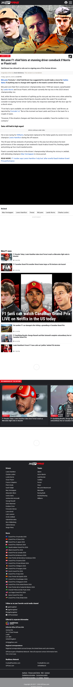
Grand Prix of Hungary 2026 (16, 568)
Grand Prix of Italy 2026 (14, 574)
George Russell (10, 501)
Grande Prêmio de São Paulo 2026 (18, 590)
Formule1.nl (15, 111)
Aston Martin (41, 474)
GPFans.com (10, 665)
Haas (39, 485)
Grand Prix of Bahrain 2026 (16, 544)
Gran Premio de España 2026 (16, 576)
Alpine (39, 472)
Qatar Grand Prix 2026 (14, 595)
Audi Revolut (41, 477)
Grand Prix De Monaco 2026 (16, 555)
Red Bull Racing (42, 495)
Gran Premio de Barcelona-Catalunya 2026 (21, 558)
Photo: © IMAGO (6, 52)
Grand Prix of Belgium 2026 (16, 566)
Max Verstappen (27, 154)
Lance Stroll (9, 511)
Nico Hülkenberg (11, 522)
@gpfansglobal (11, 609)
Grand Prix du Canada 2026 (16, 552)
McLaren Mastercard (44, 487)
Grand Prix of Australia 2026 (16, 537)
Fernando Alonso (11, 509)
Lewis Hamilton (15, 138)
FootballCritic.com (43, 663)
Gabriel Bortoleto (11, 519)
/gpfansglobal (11, 607)
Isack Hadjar (10, 487)
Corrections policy (42, 675)
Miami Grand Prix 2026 (14, 550)
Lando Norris (8, 90)
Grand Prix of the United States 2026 (19, 584)
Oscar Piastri (10, 480)
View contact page (11, 654)
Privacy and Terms (34, 673)
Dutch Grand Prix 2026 (14, 571)
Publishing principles (28, 675)
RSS (42, 673)
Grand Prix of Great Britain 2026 (17, 563)
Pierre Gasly (9, 485)
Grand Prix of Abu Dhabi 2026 (16, 598)
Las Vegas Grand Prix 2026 (16, 592)
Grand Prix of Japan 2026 (15, 542)
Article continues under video (36, 130)
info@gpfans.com (11, 642)
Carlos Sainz (10, 495)
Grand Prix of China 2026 (15, 539)
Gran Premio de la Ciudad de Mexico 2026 (20, 587)
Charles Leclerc (63, 212)
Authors (24, 673)
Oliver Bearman (10, 503)
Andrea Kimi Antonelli (12, 498)
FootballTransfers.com (13, 663)
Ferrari (32, 212)
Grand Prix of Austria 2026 (15, 560)
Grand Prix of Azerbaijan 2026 (16, 579)
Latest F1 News (5, 56)
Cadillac (39, 480)
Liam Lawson (10, 514)
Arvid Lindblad (10, 517)
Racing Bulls (41, 493)
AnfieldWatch (42, 665)
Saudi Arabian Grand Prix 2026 (17, 547)
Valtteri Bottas (10, 525)
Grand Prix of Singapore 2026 (16, 582)
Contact (47, 673)
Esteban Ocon (10, 506)
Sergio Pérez (10, 527)
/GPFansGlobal (12, 615)
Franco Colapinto (11, 482)
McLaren (4, 80)
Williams (20, 135)
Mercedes (40, 490)
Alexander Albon (11, 493)
